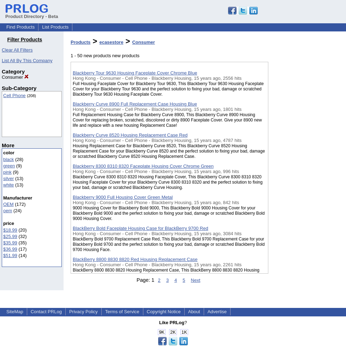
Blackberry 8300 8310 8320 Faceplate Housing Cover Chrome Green (143, 166)
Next (196, 280)
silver (8, 178)
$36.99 (10, 249)
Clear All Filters (17, 50)
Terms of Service (122, 311)
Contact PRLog (46, 311)
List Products (55, 27)
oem (7, 210)
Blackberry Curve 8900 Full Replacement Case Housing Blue (135, 104)
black (8, 159)
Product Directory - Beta (31, 13)
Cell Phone (14, 95)
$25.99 (10, 236)
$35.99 (10, 242)
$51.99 (10, 255)
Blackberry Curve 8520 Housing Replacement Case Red (130, 135)
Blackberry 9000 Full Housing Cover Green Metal (123, 197)
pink (7, 172)
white (8, 185)
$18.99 (10, 230)
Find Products (20, 27)
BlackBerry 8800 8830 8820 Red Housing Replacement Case (135, 259)
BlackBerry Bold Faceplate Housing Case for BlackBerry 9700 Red (140, 228)
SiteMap (14, 311)
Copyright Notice (164, 311)
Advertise (217, 311)
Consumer (15, 77)
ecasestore (111, 42)
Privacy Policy (83, 311)
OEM (8, 204)
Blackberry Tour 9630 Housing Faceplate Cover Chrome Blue (135, 73)
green (9, 165)
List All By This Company (27, 60)
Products (80, 42)
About (194, 311)
